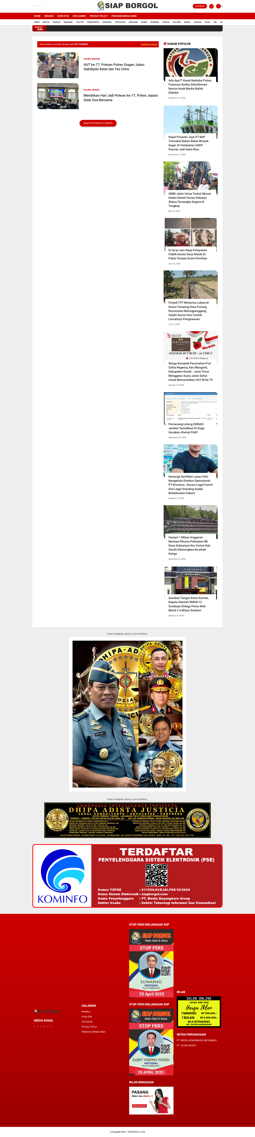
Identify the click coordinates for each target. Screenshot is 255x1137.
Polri (207, 22)
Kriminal (107, 22)
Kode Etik (63, 16)
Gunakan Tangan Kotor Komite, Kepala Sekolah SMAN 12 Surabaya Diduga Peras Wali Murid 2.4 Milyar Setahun (188, 604)
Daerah (56, 22)
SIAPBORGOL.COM (136, 1132)
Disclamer (87, 1021)
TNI (215, 22)
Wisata (165, 22)
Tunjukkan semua (149, 44)
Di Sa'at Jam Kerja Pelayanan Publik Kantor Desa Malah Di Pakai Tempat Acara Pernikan (187, 254)
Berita (46, 22)
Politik (80, 22)
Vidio (222, 22)
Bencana (133, 22)
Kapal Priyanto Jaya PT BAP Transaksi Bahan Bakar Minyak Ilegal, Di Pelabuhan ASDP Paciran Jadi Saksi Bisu (188, 143)
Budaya (197, 22)
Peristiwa (120, 22)
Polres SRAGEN (92, 59)
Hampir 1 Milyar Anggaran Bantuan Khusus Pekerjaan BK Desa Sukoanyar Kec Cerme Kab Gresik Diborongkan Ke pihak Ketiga (189, 545)
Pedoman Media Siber (124, 16)
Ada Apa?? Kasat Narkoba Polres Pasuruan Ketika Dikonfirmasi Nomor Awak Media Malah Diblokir (189, 86)
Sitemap (200, 6)
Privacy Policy (99, 16)
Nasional (68, 22)
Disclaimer (79, 16)
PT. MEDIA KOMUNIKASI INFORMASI (197, 1040)
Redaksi (49, 16)
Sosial (187, 22)
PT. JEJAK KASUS (186, 1045)
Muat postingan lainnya (98, 123)
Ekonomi (154, 22)
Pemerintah (93, 22)
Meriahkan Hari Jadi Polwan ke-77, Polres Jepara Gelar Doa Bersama (121, 98)
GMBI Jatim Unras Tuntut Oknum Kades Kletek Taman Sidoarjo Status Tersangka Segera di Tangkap (189, 200)
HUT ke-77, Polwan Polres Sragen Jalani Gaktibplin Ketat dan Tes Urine (114, 67)
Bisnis (144, 22)
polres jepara (91, 90)
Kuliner (177, 22)
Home (37, 16)
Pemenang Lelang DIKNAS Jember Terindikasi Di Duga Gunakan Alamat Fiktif (186, 428)
